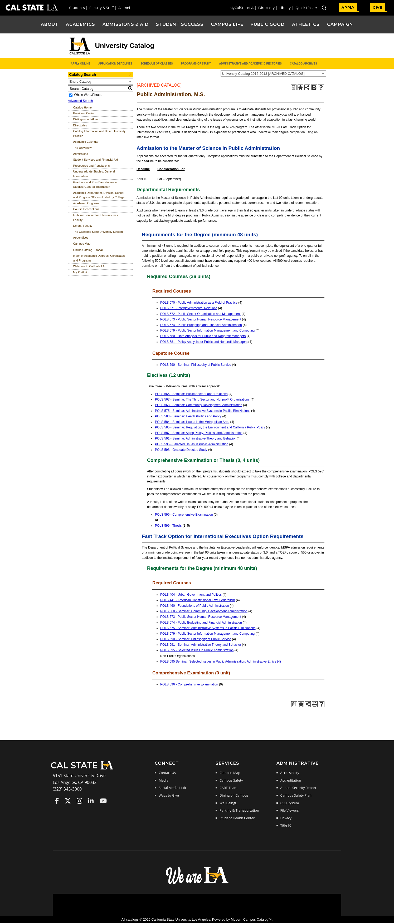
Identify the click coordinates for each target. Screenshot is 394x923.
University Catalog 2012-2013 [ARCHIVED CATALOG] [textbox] (263, 74)
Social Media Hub (172, 787)
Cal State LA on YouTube (103, 801)
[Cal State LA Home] (84, 769)
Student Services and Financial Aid (95, 159)
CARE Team (228, 787)
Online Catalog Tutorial (88, 249)
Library (285, 8)
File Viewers (289, 810)
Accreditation (290, 780)
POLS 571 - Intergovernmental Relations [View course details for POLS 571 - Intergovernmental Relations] (188, 308)
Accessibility (289, 772)
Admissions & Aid (126, 24)
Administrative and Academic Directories (250, 63)
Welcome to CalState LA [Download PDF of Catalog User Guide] (89, 266)
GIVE (377, 7)
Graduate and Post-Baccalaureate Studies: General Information (95, 185)
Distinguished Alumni (86, 119)
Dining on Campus (234, 795)
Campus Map (81, 243)
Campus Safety (231, 780)
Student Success (179, 24)
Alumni (124, 8)
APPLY (348, 7)
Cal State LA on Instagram (79, 801)
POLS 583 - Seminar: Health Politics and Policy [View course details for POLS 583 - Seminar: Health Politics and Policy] (188, 416)
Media (163, 780)
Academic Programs (86, 203)
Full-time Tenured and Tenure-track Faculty (95, 217)
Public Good (268, 24)
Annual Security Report (298, 787)
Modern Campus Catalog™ (251, 919)
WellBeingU (228, 803)
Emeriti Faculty (83, 225)
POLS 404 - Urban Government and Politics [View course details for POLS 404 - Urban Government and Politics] (191, 594)
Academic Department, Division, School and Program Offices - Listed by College (99, 195)
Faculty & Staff (101, 8)
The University (82, 147)
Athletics (306, 24)
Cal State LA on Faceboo (57, 801)
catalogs (132, 919)
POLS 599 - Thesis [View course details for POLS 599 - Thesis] (168, 525)
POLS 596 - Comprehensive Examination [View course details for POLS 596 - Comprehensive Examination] (184, 514)
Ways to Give (169, 795)
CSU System (289, 803)
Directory (266, 8)
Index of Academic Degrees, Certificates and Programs (99, 258)
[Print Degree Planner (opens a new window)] (293, 87)
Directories (80, 125)
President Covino (84, 113)
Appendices (81, 237)
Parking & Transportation (239, 810)
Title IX (285, 825)
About (50, 24)
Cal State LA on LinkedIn (91, 801)
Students (77, 8)
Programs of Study (196, 63)
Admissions (80, 153)
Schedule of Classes (156, 63)
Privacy (285, 818)
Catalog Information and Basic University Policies (99, 133)
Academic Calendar (86, 141)
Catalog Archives (303, 63)
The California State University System (98, 231)
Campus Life (227, 24)
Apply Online (80, 63)
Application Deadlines (115, 63)
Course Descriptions (86, 209)
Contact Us (167, 772)
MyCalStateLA (242, 8)
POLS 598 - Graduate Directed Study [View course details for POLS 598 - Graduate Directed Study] (181, 450)
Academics (80, 24)
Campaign (340, 24)
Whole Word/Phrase (88, 95)
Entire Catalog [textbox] (80, 81)
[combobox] (273, 73)
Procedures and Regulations (91, 165)
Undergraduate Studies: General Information (94, 174)
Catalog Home (82, 107)
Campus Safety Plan (296, 795)
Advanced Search (80, 101)
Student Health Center (237, 818)
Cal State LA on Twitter (68, 801)
